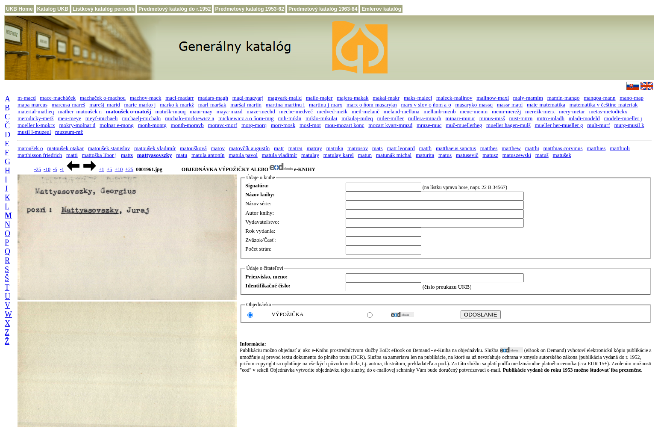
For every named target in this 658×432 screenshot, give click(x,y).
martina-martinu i (285, 104)
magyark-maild (285, 98)
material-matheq (36, 111)
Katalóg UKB (52, 9)
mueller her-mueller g (559, 125)
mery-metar (572, 111)
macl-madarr (179, 98)
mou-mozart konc (344, 125)
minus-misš (492, 118)
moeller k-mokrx (36, 125)
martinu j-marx (325, 104)
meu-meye (69, 118)
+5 (109, 169)
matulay (310, 155)
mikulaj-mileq (357, 118)
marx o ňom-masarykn (372, 104)
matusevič (467, 155)
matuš (542, 155)
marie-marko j (140, 104)
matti (72, 155)
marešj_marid (104, 104)
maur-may (201, 111)
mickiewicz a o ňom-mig (246, 118)
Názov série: (258, 204)
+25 (129, 169)
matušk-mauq (170, 111)
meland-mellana (402, 111)
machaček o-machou (103, 98)
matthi (532, 148)
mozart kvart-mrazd (390, 125)
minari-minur (460, 118)
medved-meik (332, 111)
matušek (562, 155)
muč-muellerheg (464, 125)
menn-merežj (506, 111)
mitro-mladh (550, 118)
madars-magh (213, 98)
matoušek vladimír (155, 148)
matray (314, 148)
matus (445, 155)
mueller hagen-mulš (508, 125)
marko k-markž (177, 104)
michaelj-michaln (141, 118)
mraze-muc (429, 125)
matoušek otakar (65, 148)
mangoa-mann (599, 98)
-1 (62, 169)
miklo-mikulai (321, 118)
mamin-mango (563, 98)
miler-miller (390, 118)
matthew (511, 148)
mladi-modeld (584, 118)
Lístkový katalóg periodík (103, 9)
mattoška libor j (99, 155)
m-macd (27, 98)
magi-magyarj (248, 98)
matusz (490, 155)
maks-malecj (418, 98)
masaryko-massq (474, 104)
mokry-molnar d (77, 125)
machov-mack (146, 98)
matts (127, 155)
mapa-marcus (32, 104)
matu (181, 155)
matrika (335, 148)
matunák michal (393, 155)
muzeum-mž (69, 132)
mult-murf (598, 125)
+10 (119, 169)
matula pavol (243, 155)
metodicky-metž (35, 118)
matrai (295, 148)
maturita (425, 155)
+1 (101, 169)
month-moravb (187, 125)
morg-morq (254, 125)
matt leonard (400, 148)
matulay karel (338, 155)
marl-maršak (212, 104)
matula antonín (208, 155)
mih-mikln (289, 118)
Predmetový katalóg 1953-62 (249, 9)
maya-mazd (230, 111)
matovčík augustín (249, 148)
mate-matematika (546, 104)
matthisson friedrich (40, 155)
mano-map (631, 98)
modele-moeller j (623, 118)
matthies (596, 148)
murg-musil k (629, 125)
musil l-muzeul (34, 132)
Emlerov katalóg (381, 9)
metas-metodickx (608, 111)
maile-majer (319, 98)
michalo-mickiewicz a (189, 118)
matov (218, 148)
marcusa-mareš (68, 104)
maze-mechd (261, 111)
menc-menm (474, 111)
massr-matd (510, 104)
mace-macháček (58, 98)
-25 (37, 169)
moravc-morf (223, 125)
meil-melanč (365, 111)
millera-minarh (424, 118)
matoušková (193, 148)
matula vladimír (279, 155)
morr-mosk (283, 125)
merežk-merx (540, 111)
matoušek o (30, 148)
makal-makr (386, 98)
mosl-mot (310, 125)
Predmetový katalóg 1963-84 (322, 9)
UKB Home (19, 9)
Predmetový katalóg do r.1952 (174, 9)
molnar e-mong (117, 125)
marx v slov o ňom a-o (426, 104)
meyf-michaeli (101, 118)
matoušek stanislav (109, 148)
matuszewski (516, 155)
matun (365, 155)
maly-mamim (528, 98)
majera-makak (352, 98)
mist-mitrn (520, 118)
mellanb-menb (439, 111)
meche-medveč (296, 111)
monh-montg (152, 125)
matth (425, 148)
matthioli (620, 148)
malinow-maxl (492, 98)
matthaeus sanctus (456, 148)
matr (279, 148)
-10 (47, 169)
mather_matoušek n (80, 111)
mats (377, 148)
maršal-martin (245, 104)
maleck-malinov (454, 98)
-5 (55, 169)
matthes (488, 148)
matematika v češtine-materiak (604, 104)
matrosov (357, 148)
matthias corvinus (563, 148)
